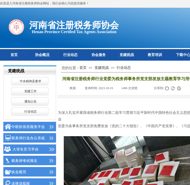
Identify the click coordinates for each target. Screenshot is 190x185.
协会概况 (42, 55)
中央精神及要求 (30, 81)
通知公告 (30, 101)
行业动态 (70, 55)
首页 (14, 55)
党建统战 (127, 55)
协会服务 (98, 55)
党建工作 (30, 91)
